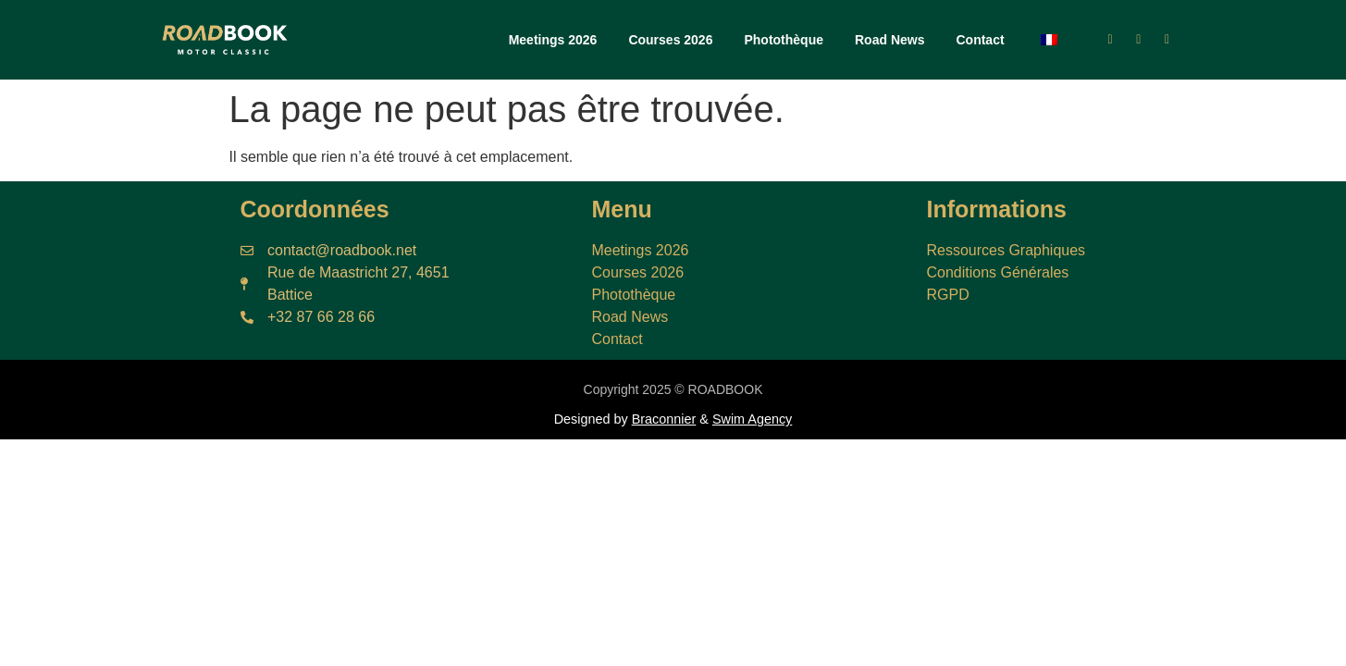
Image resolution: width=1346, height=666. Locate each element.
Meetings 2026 (553, 39)
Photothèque (783, 39)
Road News (889, 39)
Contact (980, 39)
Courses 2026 (670, 39)
